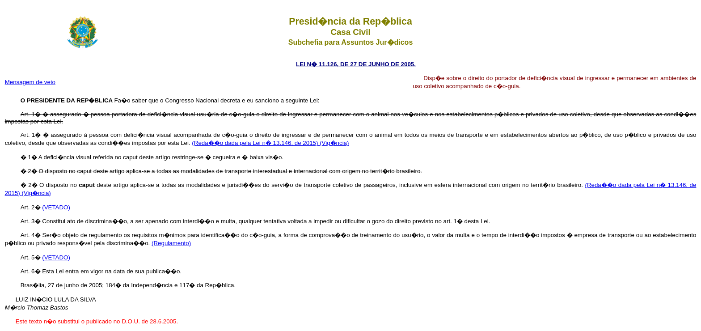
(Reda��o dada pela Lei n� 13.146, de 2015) (256, 143)
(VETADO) (56, 207)
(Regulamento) (171, 243)
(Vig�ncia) (334, 143)
